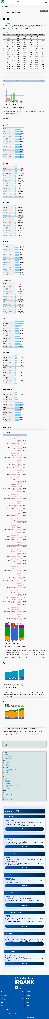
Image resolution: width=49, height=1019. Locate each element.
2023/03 (4, 68)
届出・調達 (12, 995)
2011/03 (4, 44)
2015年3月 (5, 141)
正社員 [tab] (7, 820)
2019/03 (4, 60)
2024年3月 (5, 156)
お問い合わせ (11, 1013)
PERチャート (6, 796)
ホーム (2, 4)
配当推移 (5, 772)
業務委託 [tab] (13, 820)
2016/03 (4, 54)
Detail (24, 829)
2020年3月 (5, 149)
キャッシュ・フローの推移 (10, 769)
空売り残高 (6, 780)
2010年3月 (5, 133)
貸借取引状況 (6, 783)
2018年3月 (5, 146)
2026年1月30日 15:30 (8, 23)
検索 (2, 1002)
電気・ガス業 (7, 4)
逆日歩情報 (6, 786)
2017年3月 (5, 144)
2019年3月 (5, 148)
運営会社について (18, 1013)
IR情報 (5, 778)
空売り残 (37, 991)
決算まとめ (6, 762)
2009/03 (4, 40)
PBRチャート (6, 797)
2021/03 (4, 64)
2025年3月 (5, 157)
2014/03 (4, 50)
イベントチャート (7, 794)
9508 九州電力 (4, 6)
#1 (9, 34)
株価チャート (6, 792)
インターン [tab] (8, 937)
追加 (45, 10)
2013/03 (4, 48)
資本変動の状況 (7, 770)
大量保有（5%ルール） (9, 758)
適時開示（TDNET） (8, 756)
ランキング (28, 1002)
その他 (27, 1005)
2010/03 (4, 42)
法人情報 (37, 995)
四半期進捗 (6, 765)
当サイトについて (5, 1009)
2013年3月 (5, 138)
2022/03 (4, 66)
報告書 (27, 998)
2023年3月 (5, 154)
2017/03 (4, 56)
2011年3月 (5, 134)
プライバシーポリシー (35, 1013)
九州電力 (11, 4)
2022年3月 (5, 153)
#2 (7, 124)
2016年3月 (5, 143)
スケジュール (4, 1005)
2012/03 (4, 46)
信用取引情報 (6, 781)
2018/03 (4, 58)
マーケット (12, 991)
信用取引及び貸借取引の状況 (10, 785)
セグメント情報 (7, 774)
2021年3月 (5, 151)
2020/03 (4, 62)
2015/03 (4, 52)
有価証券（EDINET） (8, 755)
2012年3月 (5, 136)
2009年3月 (5, 131)
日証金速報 (6, 788)
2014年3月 (5, 139)
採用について (26, 1013)
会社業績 (5, 764)
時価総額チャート (7, 799)
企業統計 (12, 999)
